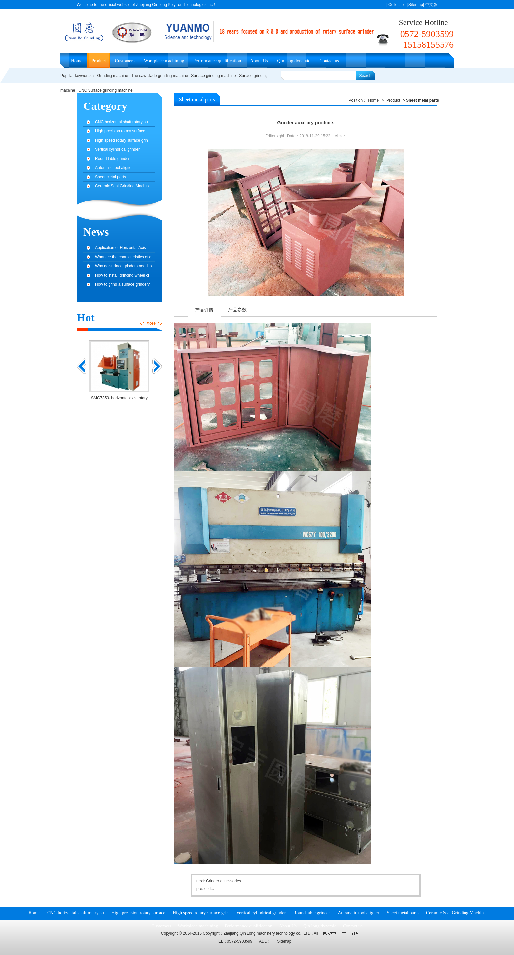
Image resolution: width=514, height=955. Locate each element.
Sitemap (284, 941)
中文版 (431, 4)
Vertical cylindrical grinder (117, 149)
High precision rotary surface (120, 131)
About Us (259, 60)
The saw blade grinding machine (159, 75)
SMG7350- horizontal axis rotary (119, 398)
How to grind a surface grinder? (122, 284)
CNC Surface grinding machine (105, 90)
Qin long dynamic (293, 60)
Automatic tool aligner (114, 167)
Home (76, 60)
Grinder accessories (223, 881)
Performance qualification (217, 60)
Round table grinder (112, 158)
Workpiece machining (164, 60)
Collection (397, 4)
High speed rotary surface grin (121, 140)
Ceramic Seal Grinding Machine (122, 186)
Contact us (329, 60)
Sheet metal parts (197, 99)
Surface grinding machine (213, 75)
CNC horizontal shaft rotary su (121, 122)
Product (98, 60)
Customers (125, 60)
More (151, 323)
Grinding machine (112, 75)
